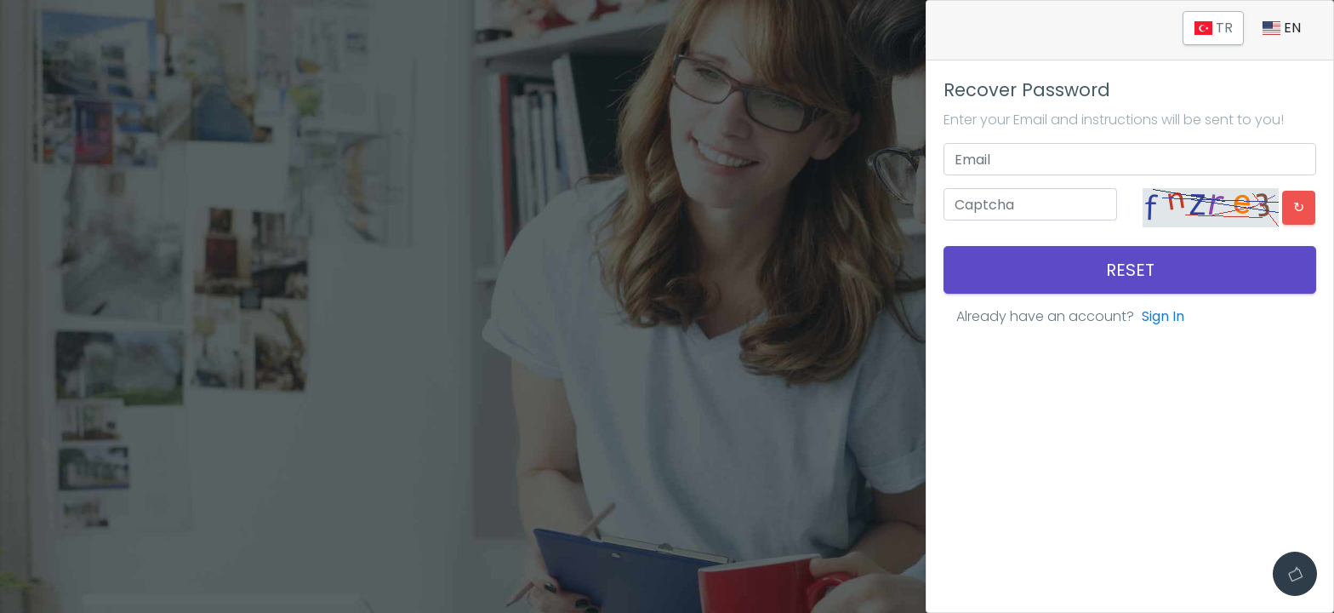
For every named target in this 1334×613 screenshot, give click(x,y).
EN (1282, 27)
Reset (1130, 270)
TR (1213, 27)
